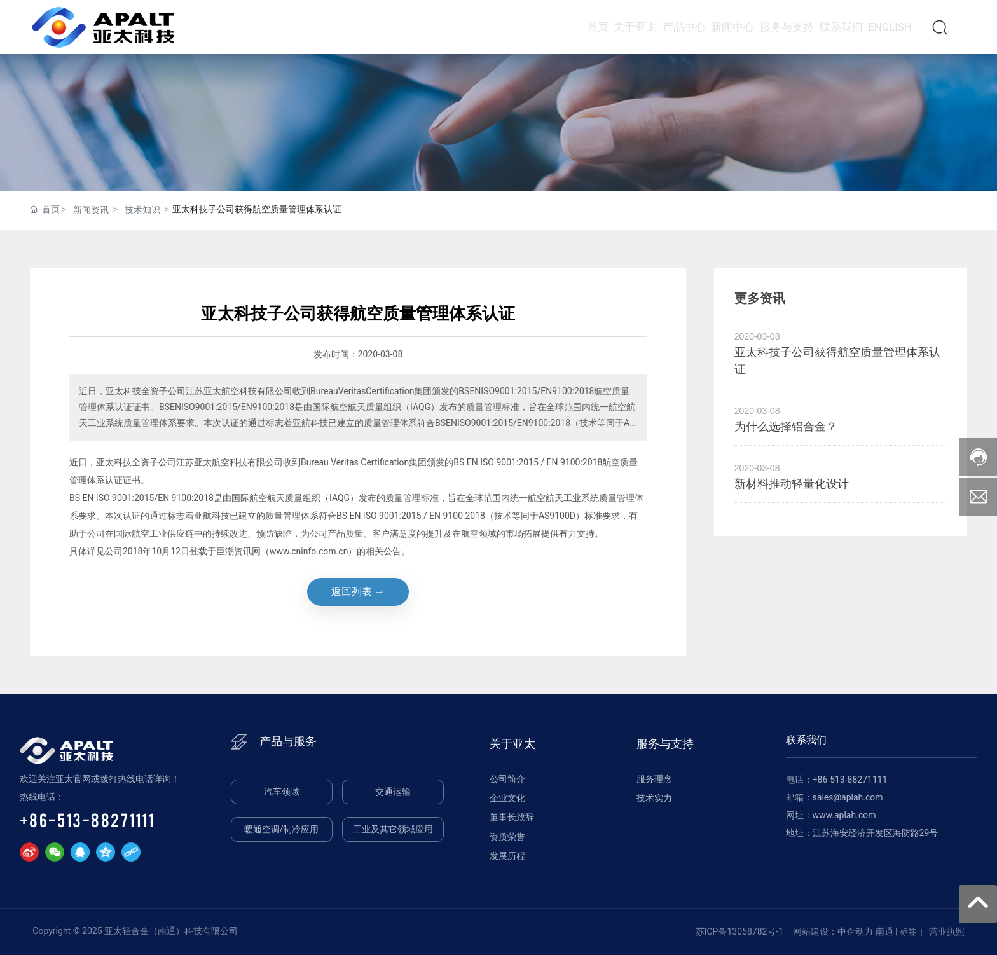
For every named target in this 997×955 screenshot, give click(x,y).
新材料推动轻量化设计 (791, 483)
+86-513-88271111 (87, 819)
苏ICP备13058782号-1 (739, 931)
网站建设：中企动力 (833, 931)
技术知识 (142, 210)
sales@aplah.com (848, 797)
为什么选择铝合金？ (785, 426)
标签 (908, 932)
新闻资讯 (91, 210)
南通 (884, 931)
